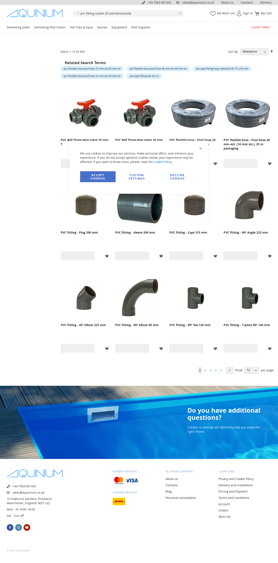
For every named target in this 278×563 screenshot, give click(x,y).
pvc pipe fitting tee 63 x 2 (144, 76)
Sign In (248, 13)
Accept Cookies (97, 176)
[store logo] (36, 13)
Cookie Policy (163, 162)
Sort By (233, 51)
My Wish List (226, 13)
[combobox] (128, 13)
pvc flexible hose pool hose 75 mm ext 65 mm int (92, 68)
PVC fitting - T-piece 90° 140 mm (247, 325)
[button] (215, 163)
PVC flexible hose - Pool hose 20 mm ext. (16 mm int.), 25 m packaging (247, 144)
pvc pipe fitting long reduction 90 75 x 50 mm (222, 68)
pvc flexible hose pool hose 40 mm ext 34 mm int (158, 68)
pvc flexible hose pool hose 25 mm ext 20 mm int (92, 76)
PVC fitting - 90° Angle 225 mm (246, 232)
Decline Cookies (177, 176)
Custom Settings (137, 176)
